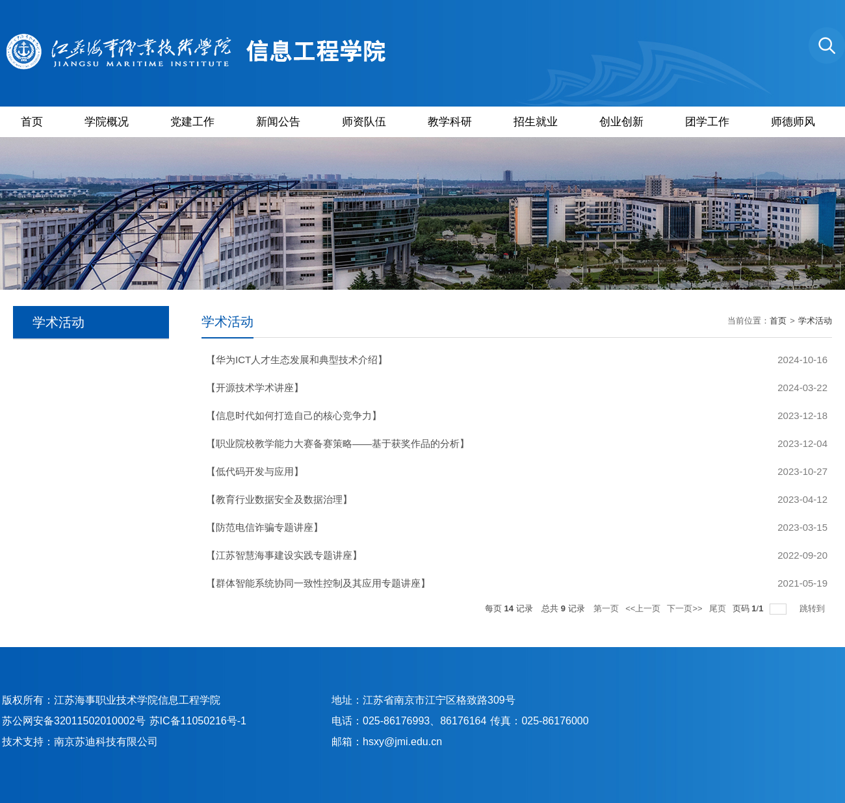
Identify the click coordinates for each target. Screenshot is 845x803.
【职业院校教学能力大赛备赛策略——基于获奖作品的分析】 (337, 443)
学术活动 (815, 320)
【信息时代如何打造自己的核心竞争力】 (294, 415)
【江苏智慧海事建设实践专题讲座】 (284, 555)
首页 (32, 122)
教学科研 (450, 122)
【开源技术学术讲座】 (255, 387)
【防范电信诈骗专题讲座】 (264, 527)
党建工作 (192, 122)
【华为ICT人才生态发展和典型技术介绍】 (296, 359)
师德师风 (793, 122)
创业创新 (621, 122)
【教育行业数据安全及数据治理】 (279, 499)
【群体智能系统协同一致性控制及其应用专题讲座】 (318, 583)
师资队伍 (364, 122)
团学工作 (707, 122)
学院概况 (106, 122)
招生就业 (536, 122)
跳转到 (813, 608)
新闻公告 (278, 122)
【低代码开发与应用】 (255, 471)
